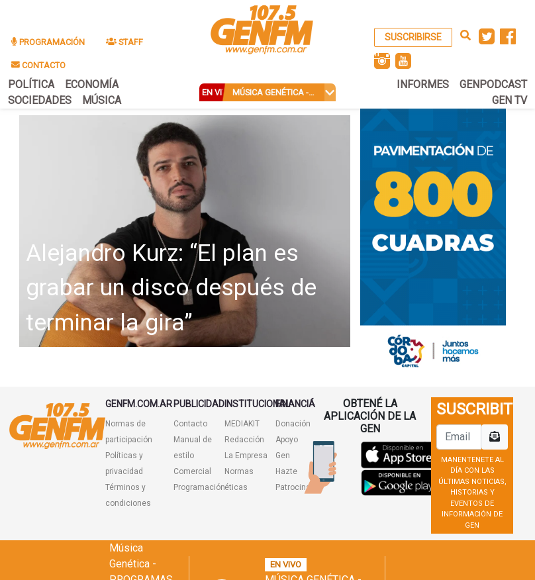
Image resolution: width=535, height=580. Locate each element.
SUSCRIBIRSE (413, 37)
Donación (293, 423)
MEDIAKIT (242, 423)
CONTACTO (38, 65)
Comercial (192, 471)
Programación (199, 487)
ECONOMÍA (92, 84)
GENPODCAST (493, 84)
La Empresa (246, 455)
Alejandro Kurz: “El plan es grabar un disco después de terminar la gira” (171, 288)
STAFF (124, 42)
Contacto (190, 423)
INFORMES (423, 84)
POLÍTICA (31, 84)
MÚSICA (101, 100)
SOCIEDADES (40, 100)
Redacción (244, 439)
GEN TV (509, 100)
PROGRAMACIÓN (48, 42)
